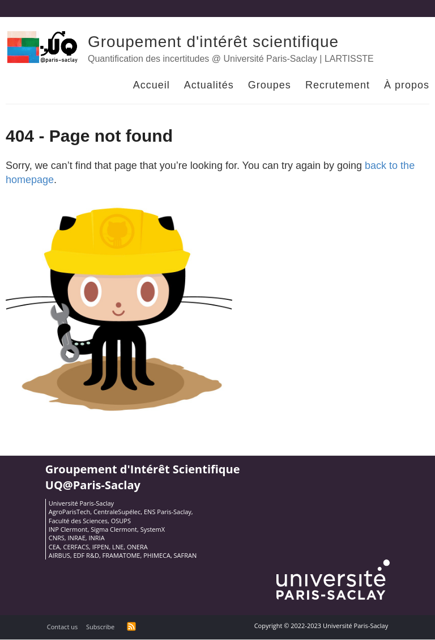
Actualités (209, 85)
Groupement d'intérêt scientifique (213, 41)
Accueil (151, 85)
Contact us (62, 626)
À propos (406, 85)
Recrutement (337, 85)
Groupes (269, 85)
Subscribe (100, 626)
